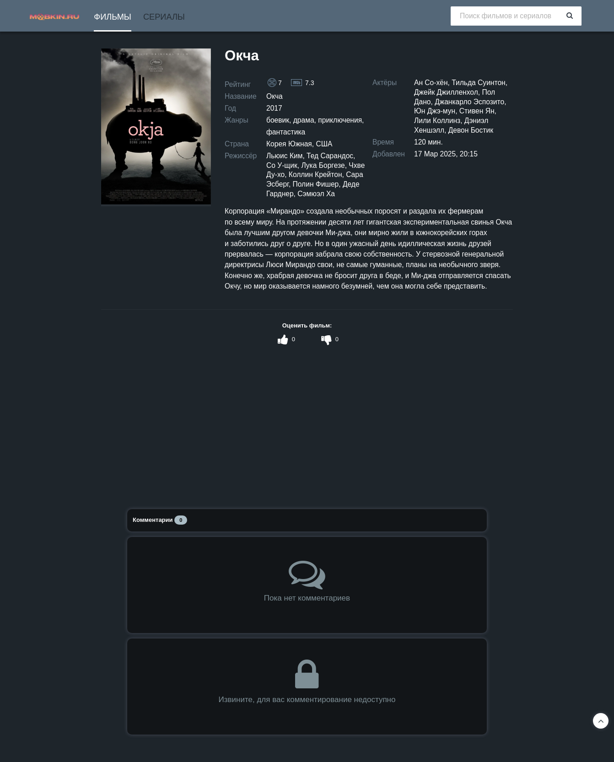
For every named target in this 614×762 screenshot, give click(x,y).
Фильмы (112, 16)
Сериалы (164, 16)
